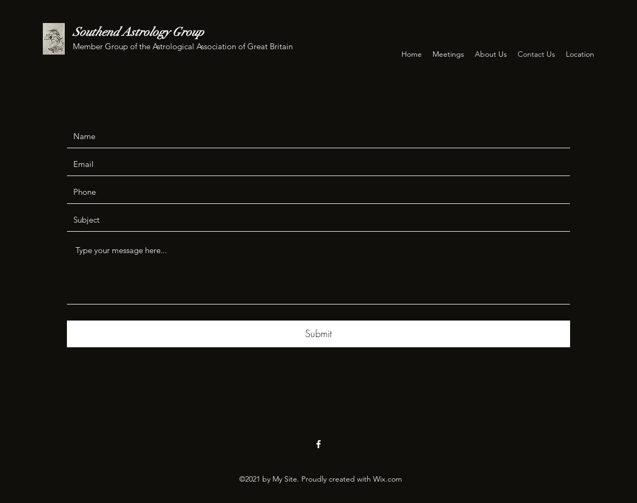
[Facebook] (318, 444)
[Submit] (318, 334)
